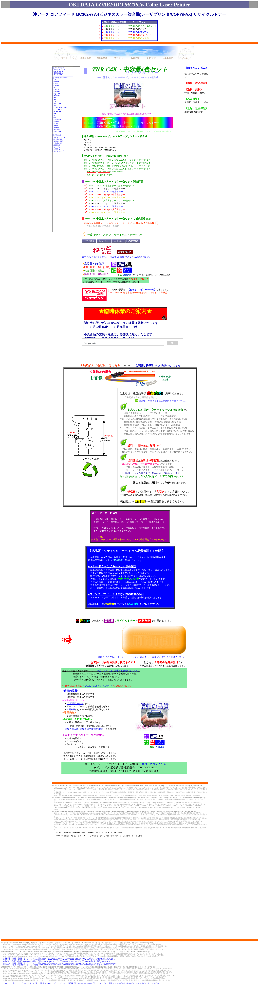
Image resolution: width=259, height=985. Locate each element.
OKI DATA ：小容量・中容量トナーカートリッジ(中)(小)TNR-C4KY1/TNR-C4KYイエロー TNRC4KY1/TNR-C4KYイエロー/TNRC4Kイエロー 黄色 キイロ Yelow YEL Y (58, 965)
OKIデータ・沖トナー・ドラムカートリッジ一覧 (21, 983)
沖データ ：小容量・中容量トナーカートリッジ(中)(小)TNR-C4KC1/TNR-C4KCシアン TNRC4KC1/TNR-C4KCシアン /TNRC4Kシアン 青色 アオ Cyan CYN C (57, 961)
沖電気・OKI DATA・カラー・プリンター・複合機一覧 (57, 983)
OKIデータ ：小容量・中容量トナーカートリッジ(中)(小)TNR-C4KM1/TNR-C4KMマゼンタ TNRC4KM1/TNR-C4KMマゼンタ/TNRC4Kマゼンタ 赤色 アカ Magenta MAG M (59, 963)
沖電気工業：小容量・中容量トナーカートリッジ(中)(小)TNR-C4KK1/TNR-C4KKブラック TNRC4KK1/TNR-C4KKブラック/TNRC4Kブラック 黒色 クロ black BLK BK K (59, 960)
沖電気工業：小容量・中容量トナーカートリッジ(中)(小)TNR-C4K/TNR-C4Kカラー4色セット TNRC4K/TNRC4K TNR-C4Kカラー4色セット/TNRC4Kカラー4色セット (58, 958)
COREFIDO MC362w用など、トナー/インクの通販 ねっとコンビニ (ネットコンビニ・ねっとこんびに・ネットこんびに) (118, 983)
